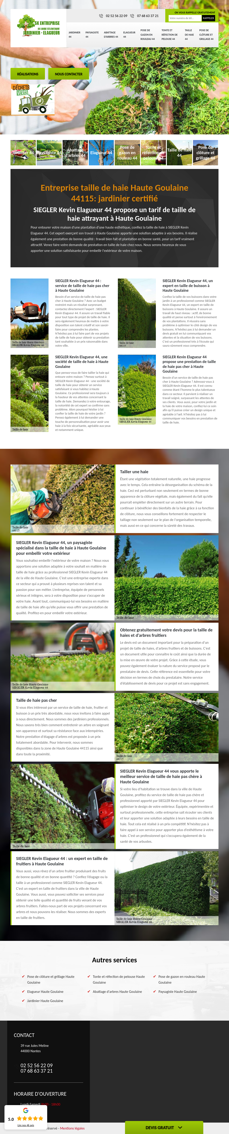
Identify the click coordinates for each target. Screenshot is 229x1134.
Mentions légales (72, 1128)
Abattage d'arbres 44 (111, 35)
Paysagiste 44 (92, 35)
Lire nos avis (25, 1125)
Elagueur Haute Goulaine (45, 991)
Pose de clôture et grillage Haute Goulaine (50, 979)
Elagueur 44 (129, 35)
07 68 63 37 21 (148, 16)
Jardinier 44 (74, 35)
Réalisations (27, 74)
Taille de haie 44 (189, 35)
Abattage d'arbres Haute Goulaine (117, 991)
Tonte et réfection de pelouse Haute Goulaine (119, 979)
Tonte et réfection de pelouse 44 (170, 35)
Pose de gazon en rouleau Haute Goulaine (182, 979)
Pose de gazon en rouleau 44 (148, 35)
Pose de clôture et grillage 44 (206, 35)
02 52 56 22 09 (116, 16)
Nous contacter (68, 74)
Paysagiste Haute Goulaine (178, 991)
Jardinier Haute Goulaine (45, 1001)
